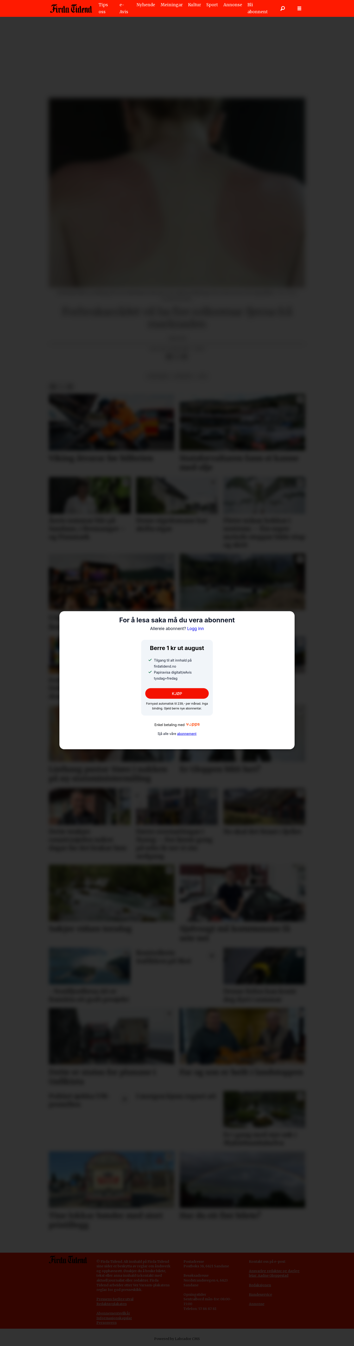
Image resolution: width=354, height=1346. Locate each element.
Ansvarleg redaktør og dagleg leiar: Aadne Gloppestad (274, 1273)
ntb (202, 376)
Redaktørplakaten (111, 1304)
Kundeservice (260, 1294)
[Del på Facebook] (169, 356)
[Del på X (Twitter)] (176, 356)
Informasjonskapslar (114, 1318)
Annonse (232, 4)
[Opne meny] (299, 9)
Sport (212, 4)
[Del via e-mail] (184, 356)
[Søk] (282, 8)
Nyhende (146, 4)
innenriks (158, 376)
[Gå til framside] (71, 8)
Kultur (194, 4)
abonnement (186, 733)
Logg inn (177, 628)
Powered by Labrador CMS (177, 1339)
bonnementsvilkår (114, 1313)
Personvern (106, 1322)
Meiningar (172, 4)
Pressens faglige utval (114, 1299)
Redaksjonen (260, 1285)
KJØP (177, 693)
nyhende (183, 376)
